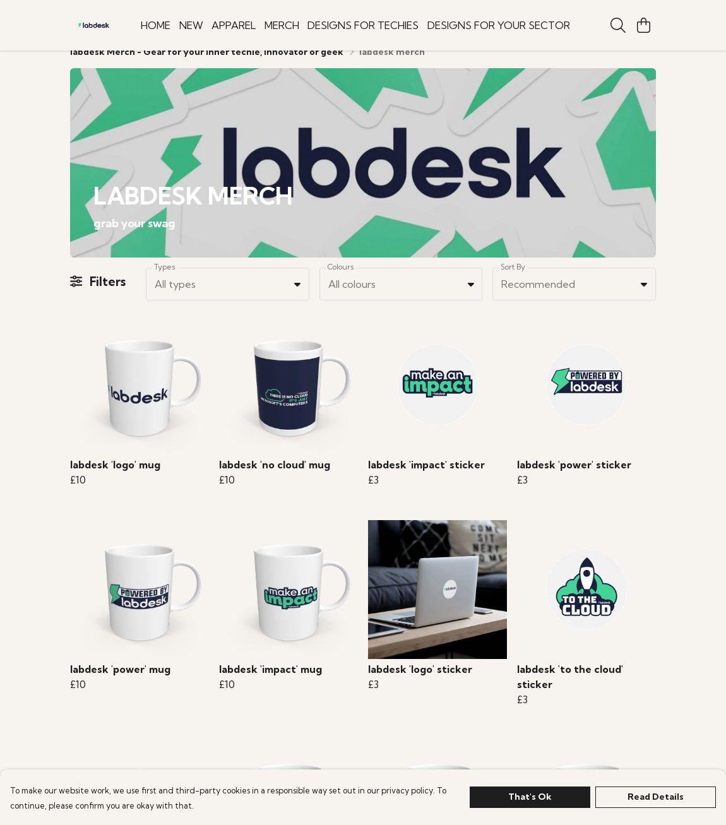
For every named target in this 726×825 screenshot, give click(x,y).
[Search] (618, 25)
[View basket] (643, 25)
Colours (341, 282)
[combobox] (227, 299)
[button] (297, 299)
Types (165, 282)
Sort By (513, 282)
